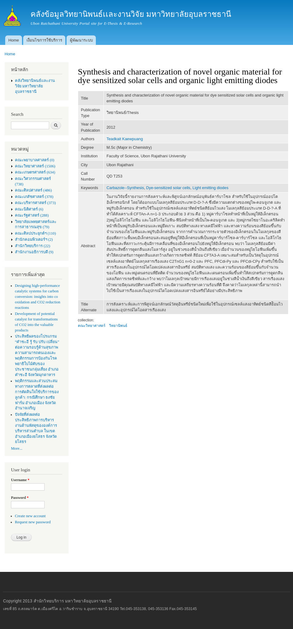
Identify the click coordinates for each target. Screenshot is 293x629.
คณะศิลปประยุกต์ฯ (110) (35, 233)
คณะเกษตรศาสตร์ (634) (35, 172)
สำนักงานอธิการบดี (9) (34, 252)
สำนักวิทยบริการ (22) (32, 246)
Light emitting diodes (211, 187)
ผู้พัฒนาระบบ (81, 40)
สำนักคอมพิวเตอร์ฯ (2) (34, 239)
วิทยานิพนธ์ (118, 326)
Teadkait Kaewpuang (125, 139)
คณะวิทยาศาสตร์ (91, 326)
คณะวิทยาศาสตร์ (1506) (35, 166)
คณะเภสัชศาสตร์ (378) (34, 197)
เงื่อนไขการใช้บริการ (44, 40)
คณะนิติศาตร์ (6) (29, 209)
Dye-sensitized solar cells (168, 187)
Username (20, 480)
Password (20, 498)
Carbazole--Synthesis (125, 187)
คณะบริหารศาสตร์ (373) (35, 203)
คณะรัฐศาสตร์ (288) (32, 215)
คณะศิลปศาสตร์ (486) (33, 190)
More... (16, 448)
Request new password (33, 522)
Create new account (30, 516)
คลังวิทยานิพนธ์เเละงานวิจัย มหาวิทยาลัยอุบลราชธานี (35, 86)
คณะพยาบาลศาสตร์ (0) (34, 160)
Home (13, 40)
